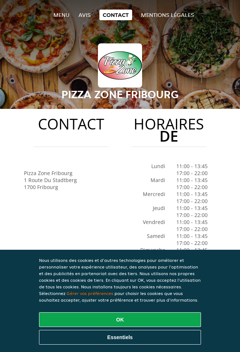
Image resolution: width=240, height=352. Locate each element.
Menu (61, 15)
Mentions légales (167, 15)
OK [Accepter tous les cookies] (120, 320)
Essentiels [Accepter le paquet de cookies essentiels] (120, 337)
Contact (116, 15)
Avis (84, 15)
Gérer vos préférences (90, 293)
